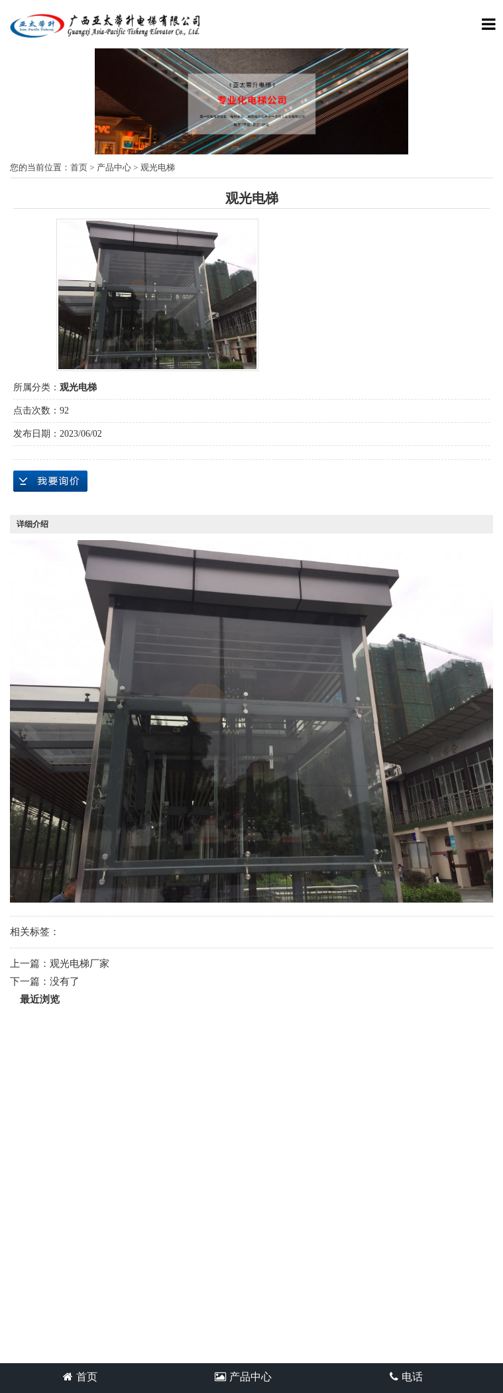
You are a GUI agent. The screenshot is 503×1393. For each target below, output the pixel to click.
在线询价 (50, 481)
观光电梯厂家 (79, 963)
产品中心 (114, 167)
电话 (406, 1376)
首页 (78, 167)
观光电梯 (157, 167)
